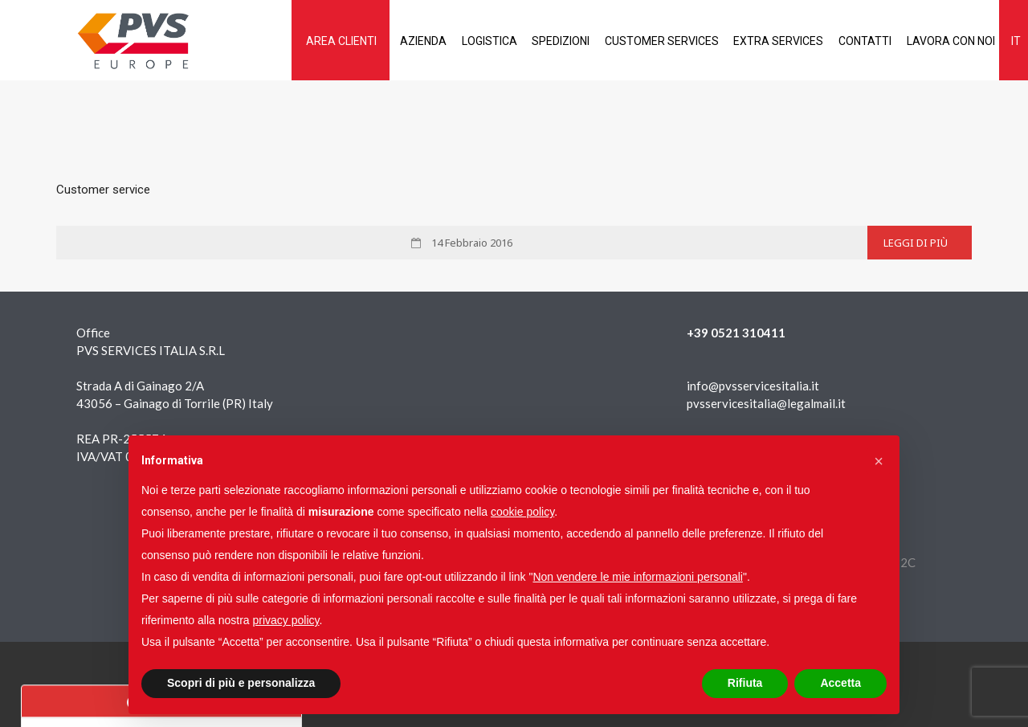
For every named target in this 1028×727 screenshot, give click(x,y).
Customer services (636, 41)
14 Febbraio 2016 (470, 242)
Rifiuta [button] (745, 682)
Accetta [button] (840, 682)
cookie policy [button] (522, 511)
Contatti (849, 41)
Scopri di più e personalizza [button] (241, 682)
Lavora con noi (940, 41)
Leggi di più (915, 242)
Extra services (758, 41)
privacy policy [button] (286, 620)
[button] (878, 461)
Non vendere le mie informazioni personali (637, 576)
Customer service (103, 189)
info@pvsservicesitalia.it (753, 385)
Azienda (382, 41)
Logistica (453, 41)
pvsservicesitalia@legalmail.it (766, 403)
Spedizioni (530, 41)
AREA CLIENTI (295, 41)
